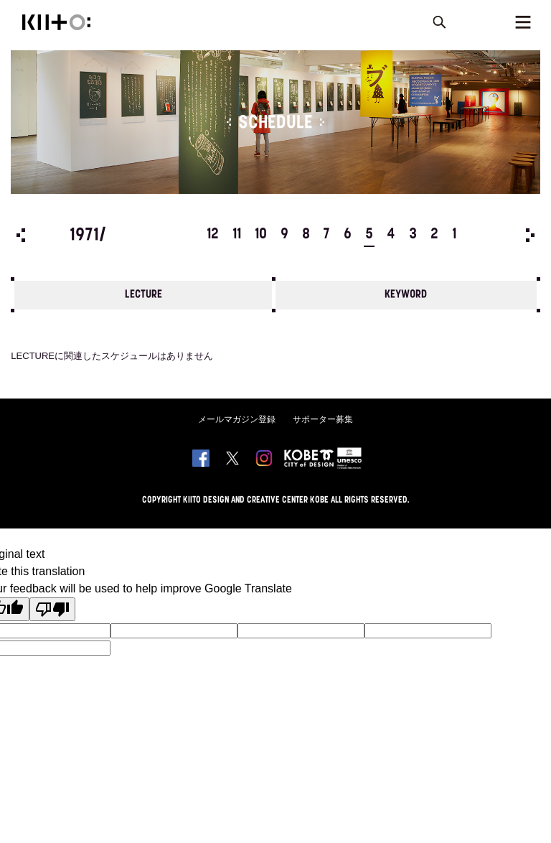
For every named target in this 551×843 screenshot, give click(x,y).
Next (530, 235)
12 (213, 235)
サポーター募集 (323, 419)
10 (261, 235)
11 (236, 235)
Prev (21, 235)
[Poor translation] (52, 609)
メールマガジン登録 (237, 419)
